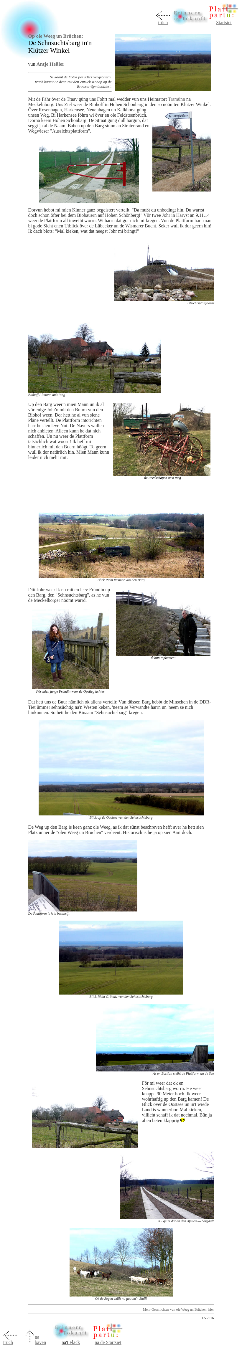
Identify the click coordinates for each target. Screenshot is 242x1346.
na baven (40, 1340)
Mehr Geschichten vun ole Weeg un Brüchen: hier (178, 1309)
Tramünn (176, 99)
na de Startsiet (108, 1342)
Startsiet (223, 22)
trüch (163, 22)
